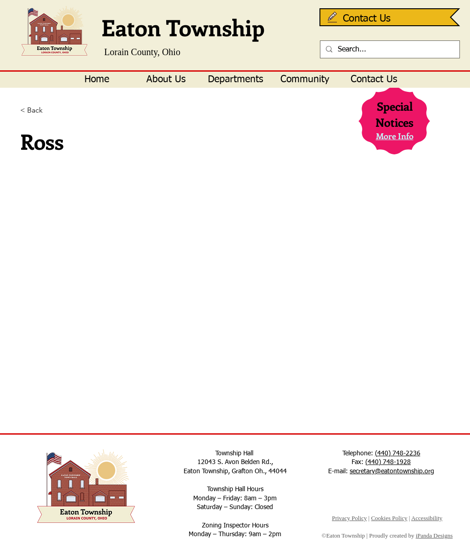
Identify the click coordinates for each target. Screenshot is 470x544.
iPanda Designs (434, 535)
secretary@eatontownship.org (392, 471)
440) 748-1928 (389, 462)
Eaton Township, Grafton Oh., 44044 (235, 471)
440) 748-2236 (398, 453)
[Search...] (389, 49)
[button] (166, 80)
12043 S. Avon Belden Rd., (235, 462)
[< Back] (50, 110)
